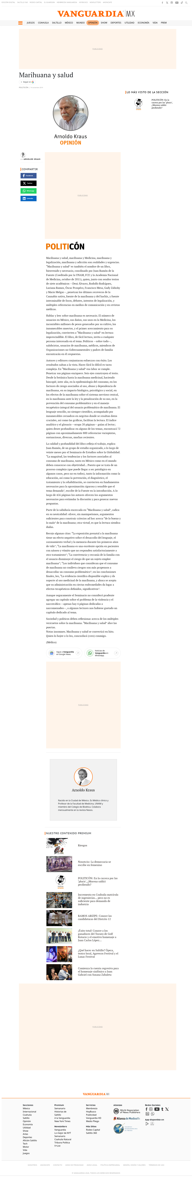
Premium (166, 22)
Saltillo (56, 22)
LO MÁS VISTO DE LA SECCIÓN (147, 92)
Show (104, 22)
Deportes (116, 22)
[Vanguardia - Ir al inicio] (96, 13)
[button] (20, 23)
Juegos (31, 22)
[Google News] (64, 653)
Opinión (92, 22)
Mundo (80, 22)
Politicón (23, 88)
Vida (155, 22)
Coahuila (43, 22)
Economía (143, 22)
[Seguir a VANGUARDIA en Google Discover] (27, 82)
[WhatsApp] (102, 653)
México (69, 22)
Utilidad (129, 22)
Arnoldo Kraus (32, 159)
